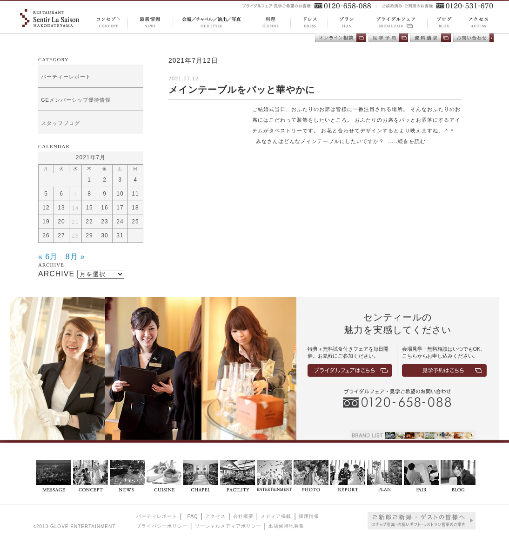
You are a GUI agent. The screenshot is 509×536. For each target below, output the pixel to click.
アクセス (215, 516)
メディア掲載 (276, 516)
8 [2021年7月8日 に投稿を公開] (89, 193)
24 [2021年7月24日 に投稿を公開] (119, 221)
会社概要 (243, 516)
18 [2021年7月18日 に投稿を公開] (135, 207)
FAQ (193, 516)
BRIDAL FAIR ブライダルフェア (396, 23)
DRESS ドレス (309, 23)
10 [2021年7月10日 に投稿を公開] (119, 193)
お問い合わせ (473, 37)
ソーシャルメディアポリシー (228, 526)
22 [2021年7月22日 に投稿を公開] (89, 221)
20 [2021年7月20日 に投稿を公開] (61, 221)
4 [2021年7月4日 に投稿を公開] (135, 179)
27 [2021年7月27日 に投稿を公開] (61, 235)
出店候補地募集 (286, 526)
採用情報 (309, 516)
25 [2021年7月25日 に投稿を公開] (135, 221)
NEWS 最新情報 (150, 23)
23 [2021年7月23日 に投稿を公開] (104, 221)
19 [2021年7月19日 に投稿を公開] (45, 221)
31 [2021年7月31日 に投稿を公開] (119, 235)
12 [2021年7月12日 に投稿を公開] (45, 207)
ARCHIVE (56, 274)
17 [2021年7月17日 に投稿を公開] (119, 207)
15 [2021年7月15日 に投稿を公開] (89, 207)
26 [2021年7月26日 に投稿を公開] (45, 235)
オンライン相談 (340, 37)
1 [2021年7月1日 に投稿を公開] (89, 179)
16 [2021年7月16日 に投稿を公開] (104, 207)
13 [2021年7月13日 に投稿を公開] (61, 207)
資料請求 (430, 37)
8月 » (75, 257)
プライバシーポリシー (162, 526)
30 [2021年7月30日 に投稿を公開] (104, 235)
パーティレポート (156, 516)
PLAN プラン (346, 23)
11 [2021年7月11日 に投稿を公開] (135, 193)
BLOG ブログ (440, 23)
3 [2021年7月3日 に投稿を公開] (120, 179)
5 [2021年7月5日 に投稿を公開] (46, 193)
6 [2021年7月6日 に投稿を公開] (61, 193)
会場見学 (388, 37)
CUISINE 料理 (270, 23)
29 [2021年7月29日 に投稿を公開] (89, 235)
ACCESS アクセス (473, 22)
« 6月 (48, 257)
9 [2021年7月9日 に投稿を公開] (105, 193)
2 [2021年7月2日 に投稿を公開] (105, 179)
